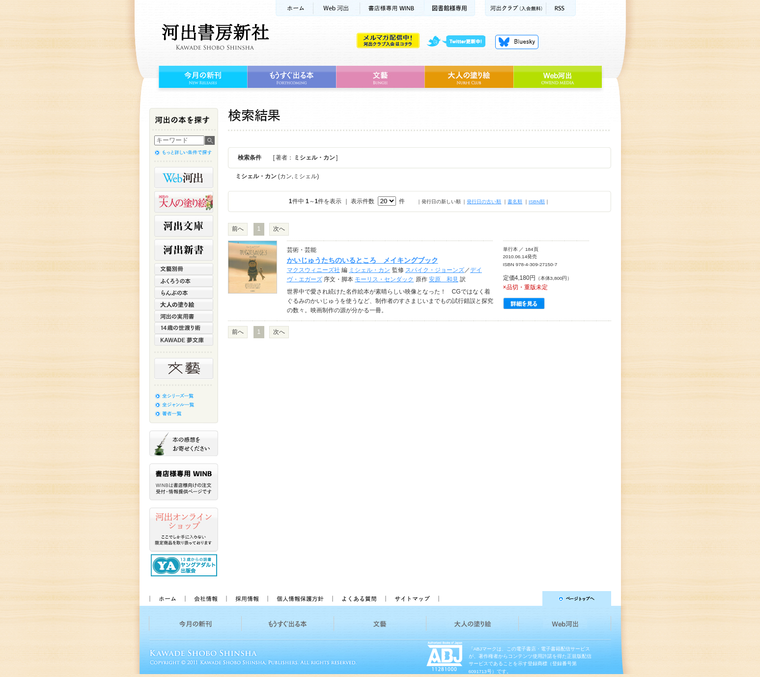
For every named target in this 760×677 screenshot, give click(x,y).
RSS (561, 8)
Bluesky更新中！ (517, 42)
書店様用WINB (392, 8)
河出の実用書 (183, 316)
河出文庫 (183, 226)
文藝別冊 (183, 269)
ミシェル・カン (369, 270)
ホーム (294, 8)
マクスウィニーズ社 (313, 270)
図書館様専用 (449, 8)
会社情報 (205, 598)
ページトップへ (529, 598)
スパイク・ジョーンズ (434, 270)
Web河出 (336, 8)
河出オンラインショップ (183, 530)
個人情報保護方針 (299, 598)
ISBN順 (537, 201)
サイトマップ (412, 598)
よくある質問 (358, 598)
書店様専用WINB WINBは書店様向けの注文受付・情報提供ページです (183, 481)
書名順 (514, 201)
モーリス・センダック (384, 279)
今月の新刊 (201, 77)
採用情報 (246, 598)
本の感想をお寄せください (183, 443)
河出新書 (183, 250)
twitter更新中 (459, 42)
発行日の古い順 (484, 201)
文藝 (380, 77)
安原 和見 (443, 279)
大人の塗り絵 (468, 77)
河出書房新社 (214, 37)
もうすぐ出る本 (291, 77)
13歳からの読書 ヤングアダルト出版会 (185, 565)
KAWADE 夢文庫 (183, 340)
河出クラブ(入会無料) (515, 8)
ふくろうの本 (183, 281)
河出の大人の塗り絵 (183, 202)
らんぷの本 (183, 292)
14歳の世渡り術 (183, 328)
